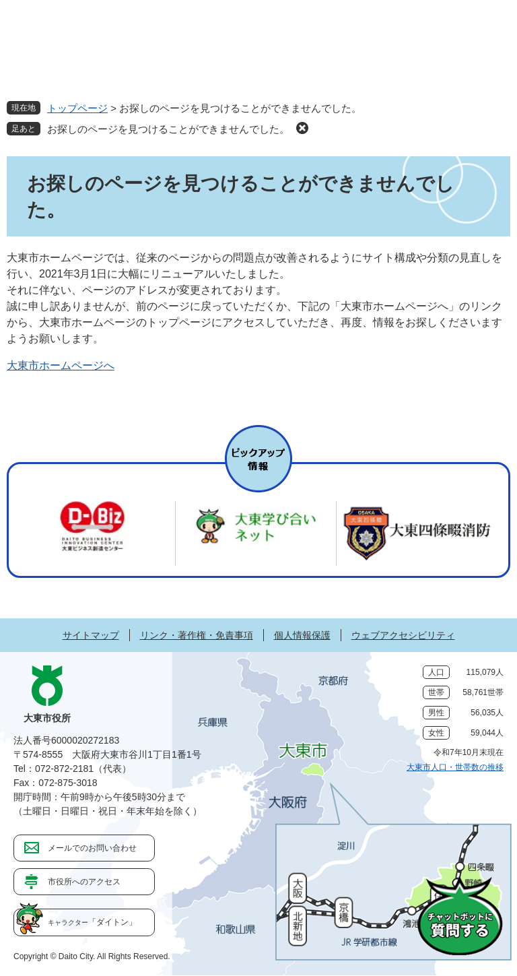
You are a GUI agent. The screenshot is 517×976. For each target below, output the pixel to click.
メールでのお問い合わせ (92, 848)
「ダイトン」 (92, 922)
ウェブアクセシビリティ (403, 635)
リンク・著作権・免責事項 (196, 635)
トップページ (77, 108)
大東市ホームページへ (60, 365)
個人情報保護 (302, 635)
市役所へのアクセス (84, 881)
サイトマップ (91, 635)
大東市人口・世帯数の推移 (455, 767)
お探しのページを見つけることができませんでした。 (168, 129)
